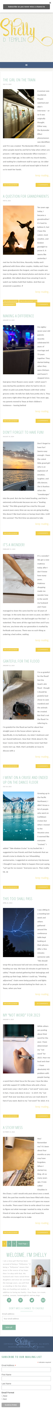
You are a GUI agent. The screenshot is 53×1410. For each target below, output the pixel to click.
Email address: (8, 1314)
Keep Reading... (42, 175)
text (5, 1399)
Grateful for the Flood (21, 661)
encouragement (11, 185)
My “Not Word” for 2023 (21, 1015)
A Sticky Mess (13, 1127)
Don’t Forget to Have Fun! (23, 432)
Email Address (9, 1365)
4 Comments (43, 1116)
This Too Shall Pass (17, 898)
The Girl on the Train (19, 79)
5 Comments (43, 766)
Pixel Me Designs (36, 1347)
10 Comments (42, 1003)
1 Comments (43, 185)
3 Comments (43, 650)
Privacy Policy (27, 1341)
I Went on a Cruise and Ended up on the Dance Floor (25, 780)
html (5, 1396)
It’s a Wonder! (14, 544)
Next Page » (23, 1244)
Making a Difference (18, 315)
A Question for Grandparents (26, 196)
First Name (6, 1374)
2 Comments (43, 421)
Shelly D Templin (26, 32)
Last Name (6, 1383)
